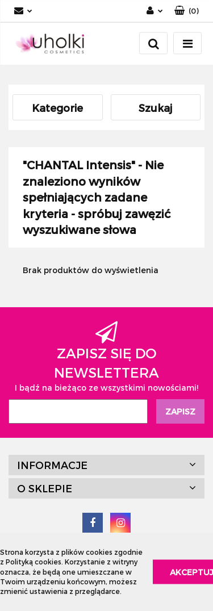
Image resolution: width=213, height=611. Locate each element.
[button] (186, 11)
